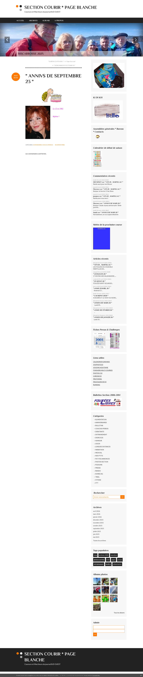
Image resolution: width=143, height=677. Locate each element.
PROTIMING (97, 379)
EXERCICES (99, 438)
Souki (95, 212)
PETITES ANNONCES (102, 459)
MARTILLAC (102, 228)
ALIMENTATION (100, 419)
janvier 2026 (97, 517)
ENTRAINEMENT (101, 434)
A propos (59, 21)
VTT (96, 483)
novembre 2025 (98, 523)
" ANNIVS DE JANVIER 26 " (103, 317)
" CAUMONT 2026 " (100, 296)
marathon (114, 555)
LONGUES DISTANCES (102, 446)
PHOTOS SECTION (101, 462)
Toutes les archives (99, 540)
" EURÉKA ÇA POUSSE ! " (56, 61)
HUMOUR (98, 441)
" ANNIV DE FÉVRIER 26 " (103, 310)
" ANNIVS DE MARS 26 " (112, 203)
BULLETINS (99, 425)
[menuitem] (21, 20)
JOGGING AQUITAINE (100, 367)
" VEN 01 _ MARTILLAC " (114, 182)
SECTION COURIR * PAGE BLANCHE (60, 7)
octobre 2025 (97, 525)
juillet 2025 (97, 531)
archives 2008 (103, 555)
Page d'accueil (70, 61)
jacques (96, 196)
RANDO (98, 471)
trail (108, 560)
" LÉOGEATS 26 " (100, 274)
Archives (33, 21)
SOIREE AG (99, 474)
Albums (46, 21)
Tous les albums (119, 613)
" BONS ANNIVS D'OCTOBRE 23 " (64, 65)
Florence (96, 189)
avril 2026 (96, 511)
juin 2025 (96, 534)
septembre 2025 (98, 528)
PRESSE (98, 468)
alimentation (117, 564)
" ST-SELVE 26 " (99, 281)
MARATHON (99, 450)
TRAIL (97, 477)
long (95, 555)
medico (108, 564)
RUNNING (96, 385)
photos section (99, 560)
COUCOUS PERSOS (47, 145)
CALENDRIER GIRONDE (101, 362)
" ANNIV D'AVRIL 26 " (101, 288)
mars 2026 (96, 514)
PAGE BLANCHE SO (99, 382)
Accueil (20, 21)
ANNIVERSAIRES (37, 145)
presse (120, 560)
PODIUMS (98, 465)
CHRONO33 (97, 376)
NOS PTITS (99, 456)
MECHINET (97, 182)
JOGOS (97, 443)
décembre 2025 (98, 520)
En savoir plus (96, 675)
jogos (113, 560)
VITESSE (98, 480)
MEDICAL (98, 453)
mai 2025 (96, 537)
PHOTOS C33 (97, 373)
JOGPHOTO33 (98, 364)
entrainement (99, 564)
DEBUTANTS (99, 431)
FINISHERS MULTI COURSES (103, 370)
